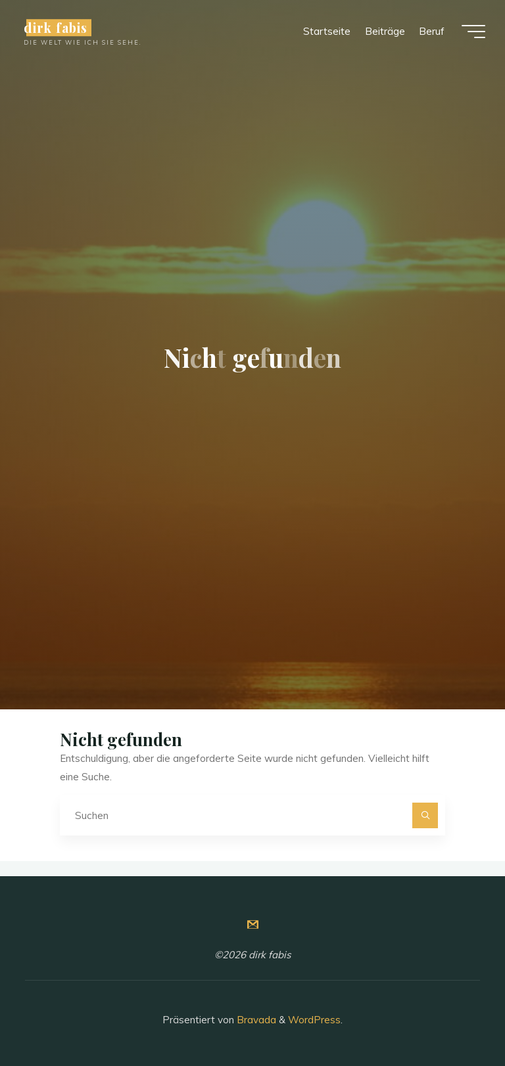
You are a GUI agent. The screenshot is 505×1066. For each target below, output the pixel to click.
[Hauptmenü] (473, 31)
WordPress (314, 1019)
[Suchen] (425, 816)
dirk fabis (55, 27)
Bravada (255, 1019)
